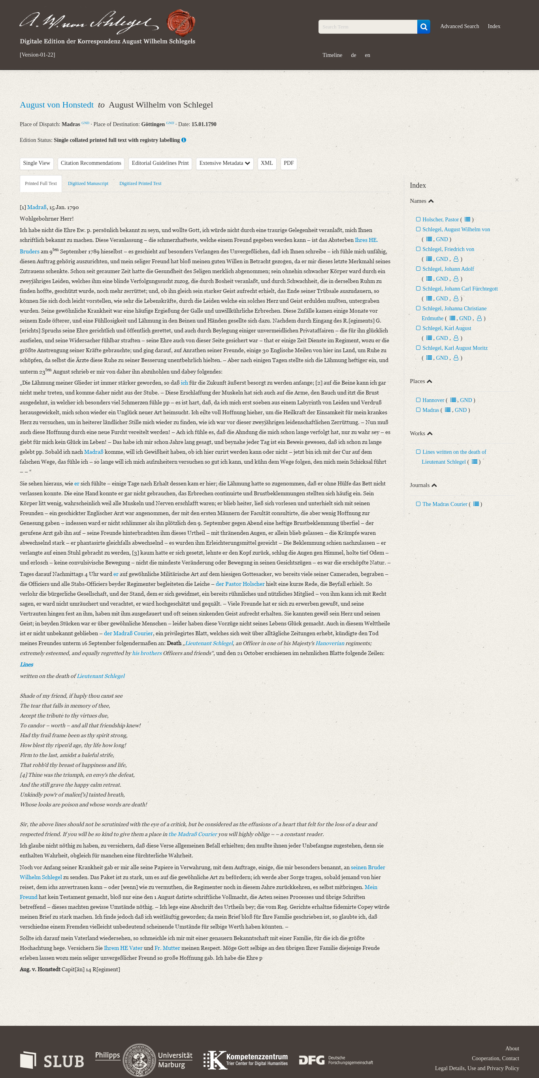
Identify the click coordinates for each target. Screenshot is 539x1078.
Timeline (332, 55)
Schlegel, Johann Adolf (448, 269)
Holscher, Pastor (440, 220)
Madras (430, 410)
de (353, 55)
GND (85, 123)
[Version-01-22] (37, 55)
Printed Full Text (41, 183)
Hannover (433, 400)
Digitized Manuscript (88, 183)
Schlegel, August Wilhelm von (456, 229)
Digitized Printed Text (140, 183)
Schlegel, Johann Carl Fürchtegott (460, 289)
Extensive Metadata (225, 163)
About (512, 1049)
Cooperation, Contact (495, 1058)
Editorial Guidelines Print (160, 163)
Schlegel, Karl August (446, 328)
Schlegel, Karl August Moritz (455, 348)
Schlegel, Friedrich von (448, 249)
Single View (37, 163)
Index (494, 26)
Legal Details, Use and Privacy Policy (477, 1068)
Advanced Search (459, 26)
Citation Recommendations (91, 163)
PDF (289, 163)
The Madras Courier (444, 504)
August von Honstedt (58, 104)
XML (267, 163)
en (367, 55)
